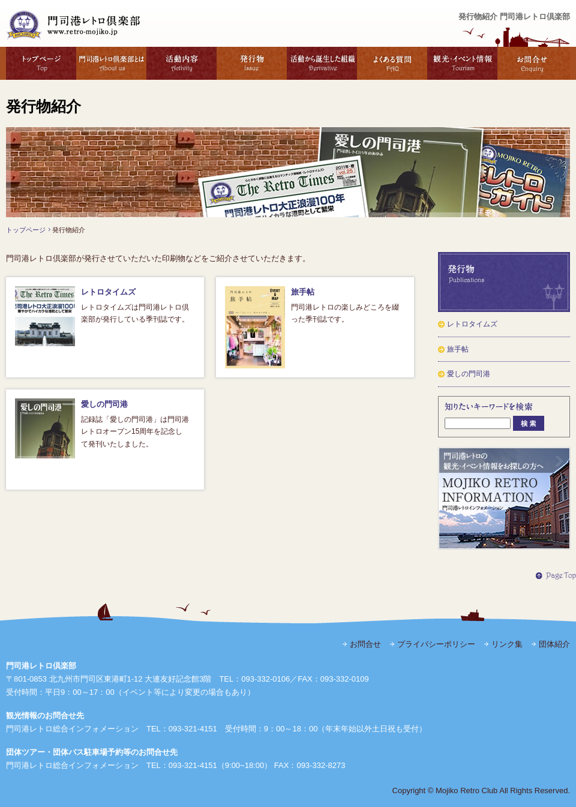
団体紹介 (554, 644)
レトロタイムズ (108, 291)
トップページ (41, 63)
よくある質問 (392, 63)
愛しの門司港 (104, 404)
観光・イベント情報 (462, 63)
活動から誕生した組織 (322, 63)
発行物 (252, 63)
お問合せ (533, 63)
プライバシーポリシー (436, 644)
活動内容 (181, 63)
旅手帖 (302, 291)
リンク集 (507, 644)
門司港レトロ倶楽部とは (111, 63)
